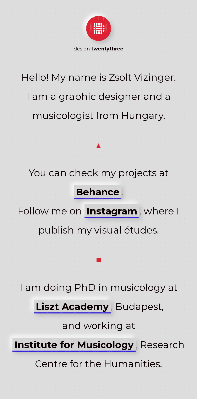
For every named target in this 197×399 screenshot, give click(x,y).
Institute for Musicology (74, 345)
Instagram (112, 211)
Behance (97, 192)
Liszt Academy (72, 306)
